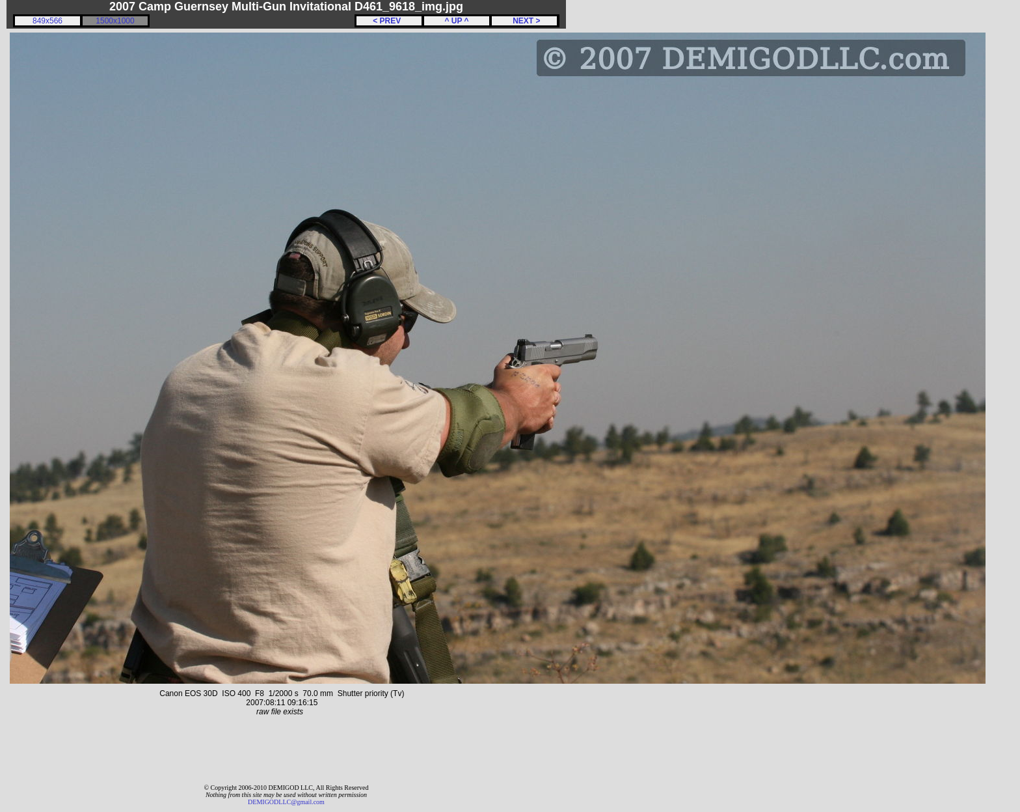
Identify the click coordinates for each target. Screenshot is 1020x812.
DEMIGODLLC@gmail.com (286, 801)
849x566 (47, 20)
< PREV (389, 20)
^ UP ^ (456, 20)
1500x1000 (115, 20)
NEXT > (524, 20)
